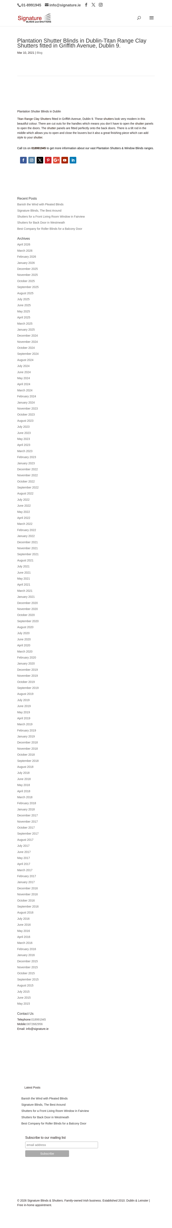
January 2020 (26, 663)
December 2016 (27, 888)
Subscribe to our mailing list (45, 1137)
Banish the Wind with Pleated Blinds (40, 204)
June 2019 (24, 706)
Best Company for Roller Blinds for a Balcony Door (49, 228)
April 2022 (23, 517)
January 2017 (26, 882)
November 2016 (27, 894)
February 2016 (26, 949)
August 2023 (25, 420)
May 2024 (23, 378)
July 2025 (23, 299)
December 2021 (27, 542)
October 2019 (26, 682)
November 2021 (27, 548)
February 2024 (26, 396)
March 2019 (24, 724)
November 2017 (27, 821)
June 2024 (24, 372)
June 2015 (24, 997)
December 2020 (27, 603)
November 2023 (27, 408)
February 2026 (26, 256)
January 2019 (26, 736)
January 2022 (26, 536)
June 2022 (24, 505)
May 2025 (23, 311)
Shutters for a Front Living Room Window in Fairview (51, 216)
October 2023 (26, 414)
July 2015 (23, 991)
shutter (139, 123)
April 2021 (23, 584)
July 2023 (23, 426)
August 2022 (25, 493)
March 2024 (24, 390)
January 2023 (26, 463)
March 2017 (24, 870)
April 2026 (23, 244)
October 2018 (26, 754)
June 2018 (24, 779)
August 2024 (25, 360)
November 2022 (27, 475)
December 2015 (27, 961)
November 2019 (27, 675)
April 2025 (23, 317)
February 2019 (26, 730)
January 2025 (26, 329)
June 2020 (24, 639)
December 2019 (27, 669)
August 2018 (25, 766)
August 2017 (25, 839)
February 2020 (26, 657)
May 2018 (23, 785)
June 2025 (24, 305)
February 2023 (26, 457)
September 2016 (28, 906)
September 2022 (28, 487)
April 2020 (23, 645)
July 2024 (23, 366)
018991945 (38, 1019)
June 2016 (24, 924)
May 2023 (23, 439)
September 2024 (28, 353)
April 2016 (23, 937)
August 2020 (25, 627)
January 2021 (26, 596)
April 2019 (23, 718)
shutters (109, 118)
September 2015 (28, 979)
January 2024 (26, 402)
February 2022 (26, 530)
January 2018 (26, 809)
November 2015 (27, 967)
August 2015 (25, 985)
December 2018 (27, 742)
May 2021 (23, 578)
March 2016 (24, 943)
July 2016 (23, 918)
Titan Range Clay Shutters (34, 118)
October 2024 (26, 347)
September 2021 (28, 554)
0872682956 (34, 1024)
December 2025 (27, 268)
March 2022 (24, 523)
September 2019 (28, 688)
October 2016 (26, 900)
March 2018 (24, 797)
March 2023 (24, 451)
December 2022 (27, 469)
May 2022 (23, 511)
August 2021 (25, 560)
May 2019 (23, 712)
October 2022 (26, 481)
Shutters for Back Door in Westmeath (41, 222)
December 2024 (27, 335)
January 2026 (26, 262)
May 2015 (23, 1003)
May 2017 (23, 858)
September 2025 (28, 287)
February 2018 (26, 803)
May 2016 (23, 931)
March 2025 (24, 323)
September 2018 (28, 760)
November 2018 (27, 748)
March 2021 (24, 590)
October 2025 (26, 281)
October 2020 (26, 615)
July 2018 (23, 772)
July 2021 (23, 566)
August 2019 (25, 694)
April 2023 (23, 445)
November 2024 (27, 341)
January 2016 (26, 955)
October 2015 (26, 973)
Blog (39, 52)
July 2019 (23, 700)
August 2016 (25, 912)
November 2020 (27, 609)
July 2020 (23, 633)
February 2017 (26, 876)
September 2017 (28, 833)
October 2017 (26, 827)
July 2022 (23, 499)
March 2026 (24, 250)
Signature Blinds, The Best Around (39, 210)
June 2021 (24, 572)
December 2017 (27, 815)
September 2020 (28, 621)
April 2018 (23, 791)
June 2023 (24, 433)
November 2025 (27, 274)
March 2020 (24, 651)
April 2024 (23, 384)
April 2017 (23, 864)
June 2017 (24, 852)
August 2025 (25, 293)
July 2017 (23, 845)
